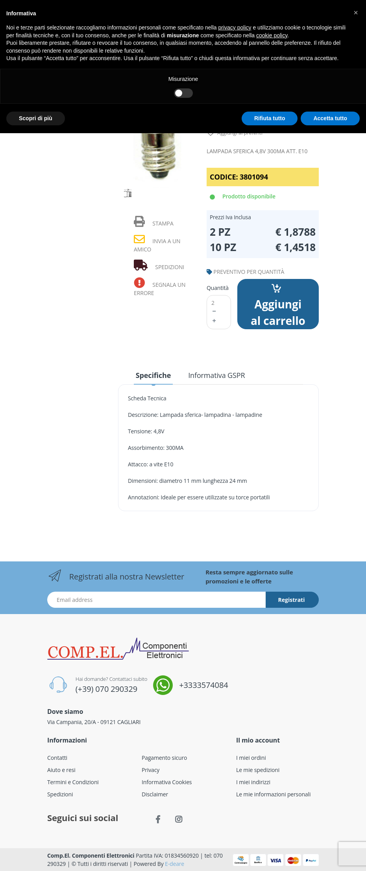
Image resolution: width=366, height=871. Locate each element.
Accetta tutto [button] (330, 118)
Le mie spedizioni (257, 770)
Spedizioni (60, 794)
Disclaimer (155, 794)
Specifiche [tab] (153, 375)
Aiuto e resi (61, 770)
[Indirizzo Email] (156, 600)
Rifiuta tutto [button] (269, 118)
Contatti (57, 757)
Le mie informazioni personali (273, 794)
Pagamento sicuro (164, 757)
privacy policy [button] (234, 27)
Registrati (291, 599)
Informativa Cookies (167, 782)
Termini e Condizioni (73, 782)
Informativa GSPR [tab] (216, 375)
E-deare (174, 863)
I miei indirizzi (253, 782)
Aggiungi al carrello (278, 306)
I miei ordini (251, 757)
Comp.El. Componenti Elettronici (91, 855)
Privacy (150, 770)
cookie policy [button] (271, 35)
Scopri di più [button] (35, 118)
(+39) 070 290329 (106, 689)
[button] (355, 12)
